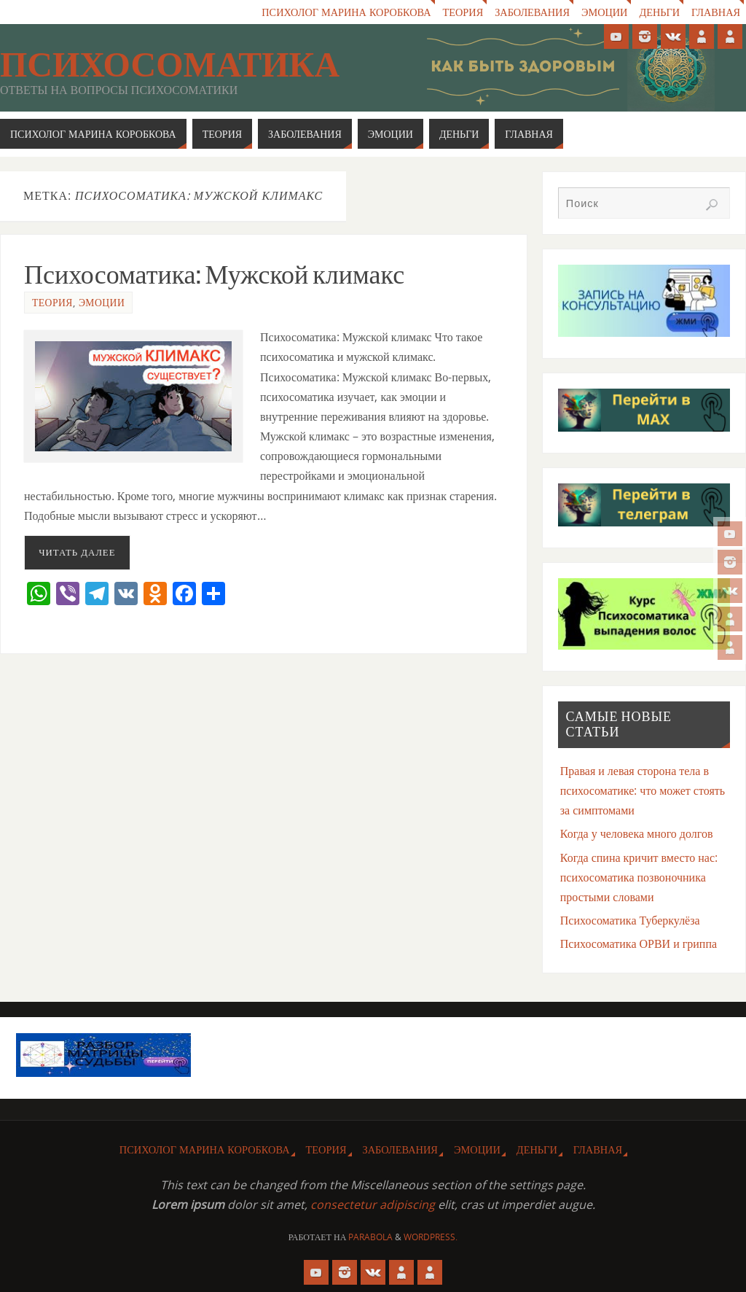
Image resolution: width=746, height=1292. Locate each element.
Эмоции (604, 12)
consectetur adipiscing (372, 1204)
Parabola (370, 1237)
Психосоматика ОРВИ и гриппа (638, 943)
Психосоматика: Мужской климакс (214, 274)
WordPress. (431, 1237)
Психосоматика (169, 65)
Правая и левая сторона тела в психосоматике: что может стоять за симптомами (642, 790)
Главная (715, 12)
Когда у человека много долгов (636, 833)
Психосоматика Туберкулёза (630, 920)
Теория (461, 12)
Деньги (659, 12)
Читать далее (77, 552)
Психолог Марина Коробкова (344, 12)
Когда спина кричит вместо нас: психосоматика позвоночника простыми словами (639, 877)
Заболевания (530, 12)
